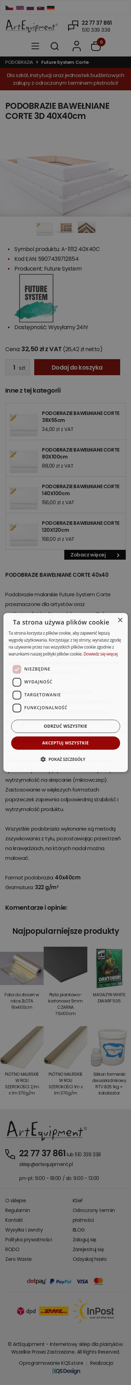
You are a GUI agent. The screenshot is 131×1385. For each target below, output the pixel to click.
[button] (65, 759)
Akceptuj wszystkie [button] (65, 743)
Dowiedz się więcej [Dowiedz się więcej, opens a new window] (100, 654)
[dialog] (65, 692)
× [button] (120, 620)
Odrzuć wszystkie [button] (65, 726)
